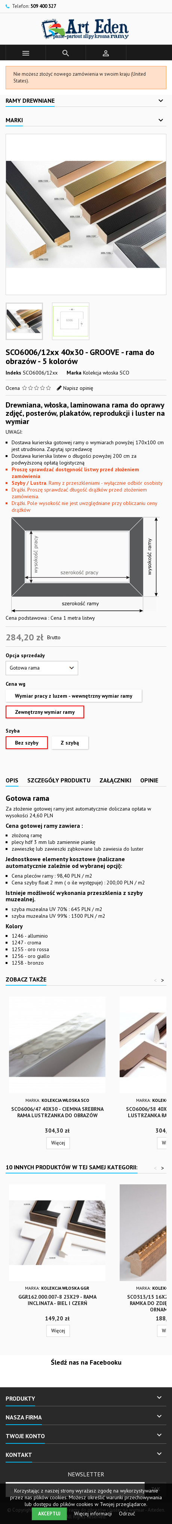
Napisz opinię (78, 388)
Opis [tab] (12, 780)
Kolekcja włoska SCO (106, 372)
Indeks (13, 372)
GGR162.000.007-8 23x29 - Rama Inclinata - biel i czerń (57, 1300)
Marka (74, 372)
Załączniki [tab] (115, 780)
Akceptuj (49, 1514)
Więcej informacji (93, 1513)
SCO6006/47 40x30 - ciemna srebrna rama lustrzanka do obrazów (57, 1112)
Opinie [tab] (149, 780)
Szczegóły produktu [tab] (58, 780)
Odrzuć (127, 1513)
